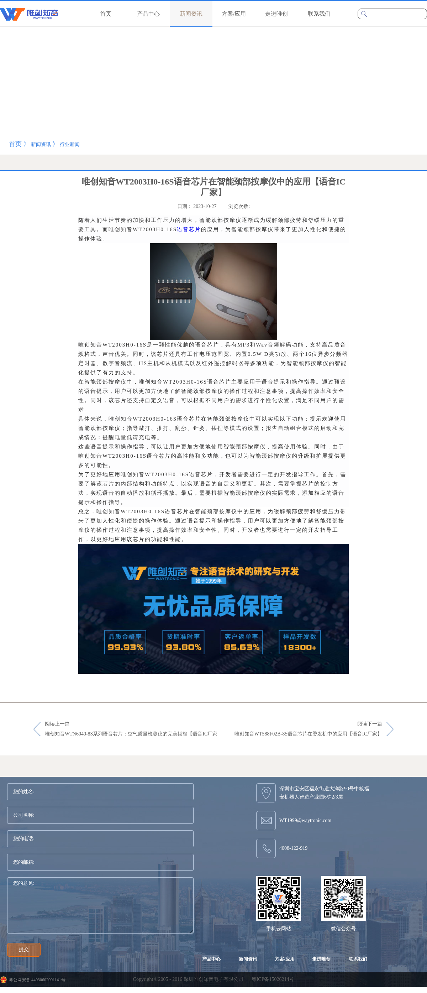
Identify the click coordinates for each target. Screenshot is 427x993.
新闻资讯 (41, 144)
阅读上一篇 (131, 729)
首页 (105, 14)
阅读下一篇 (308, 729)
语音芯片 (189, 229)
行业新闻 (70, 144)
